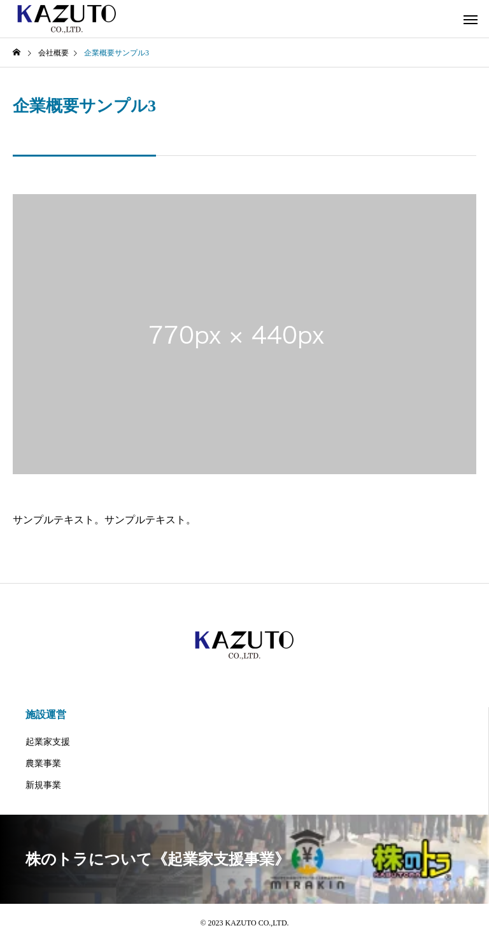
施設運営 (45, 714)
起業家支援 (47, 742)
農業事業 (43, 763)
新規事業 (43, 785)
